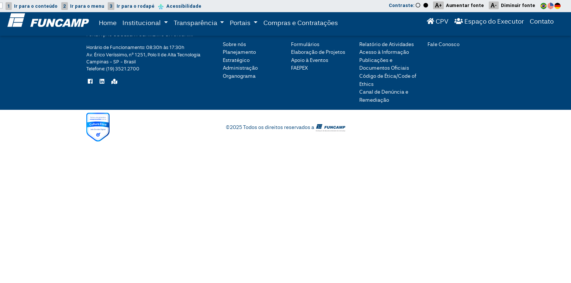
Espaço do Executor (489, 23)
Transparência (200, 23)
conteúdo (32, 6)
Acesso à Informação (384, 52)
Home (108, 24)
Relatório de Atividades (386, 44)
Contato (542, 23)
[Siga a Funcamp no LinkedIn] (102, 82)
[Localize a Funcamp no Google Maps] (114, 82)
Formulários (305, 44)
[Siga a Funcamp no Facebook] (90, 82)
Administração (240, 68)
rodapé (131, 6)
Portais (245, 23)
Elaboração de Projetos (318, 52)
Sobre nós (234, 44)
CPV (438, 23)
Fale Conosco (444, 44)
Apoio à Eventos (309, 60)
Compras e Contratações (300, 24)
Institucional (142, 23)
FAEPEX (299, 68)
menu (82, 6)
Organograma (239, 76)
